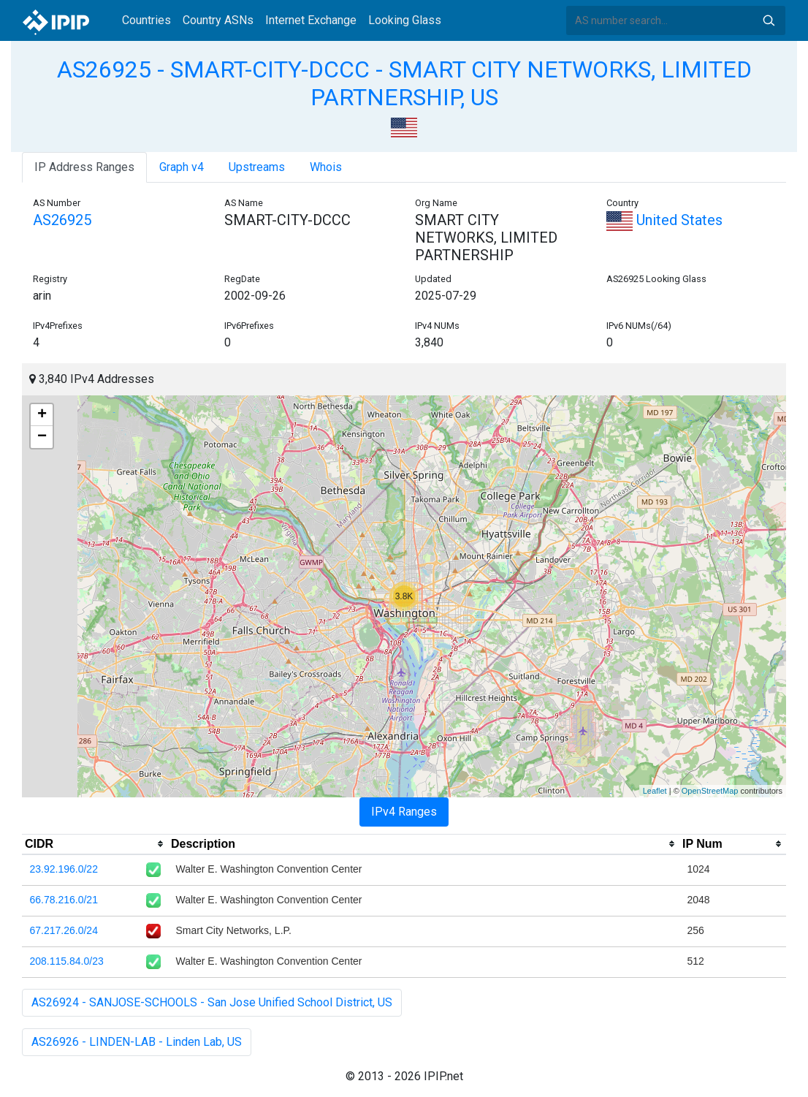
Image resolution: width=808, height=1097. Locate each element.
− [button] (42, 437)
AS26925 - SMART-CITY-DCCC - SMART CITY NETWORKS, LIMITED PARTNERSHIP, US (404, 83)
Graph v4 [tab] (181, 167)
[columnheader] (95, 844)
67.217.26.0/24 (64, 930)
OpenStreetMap (710, 790)
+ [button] (42, 415)
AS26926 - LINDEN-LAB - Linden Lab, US (136, 1042)
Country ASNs (218, 20)
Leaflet (655, 790)
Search (769, 20)
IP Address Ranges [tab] (84, 167)
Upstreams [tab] (257, 167)
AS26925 (62, 220)
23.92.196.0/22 (64, 869)
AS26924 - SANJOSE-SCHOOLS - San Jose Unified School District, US (211, 1002)
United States (664, 220)
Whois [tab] (326, 167)
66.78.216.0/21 (64, 900)
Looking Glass (404, 20)
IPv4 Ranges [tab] (404, 812)
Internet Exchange (311, 20)
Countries (146, 20)
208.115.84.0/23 (67, 961)
